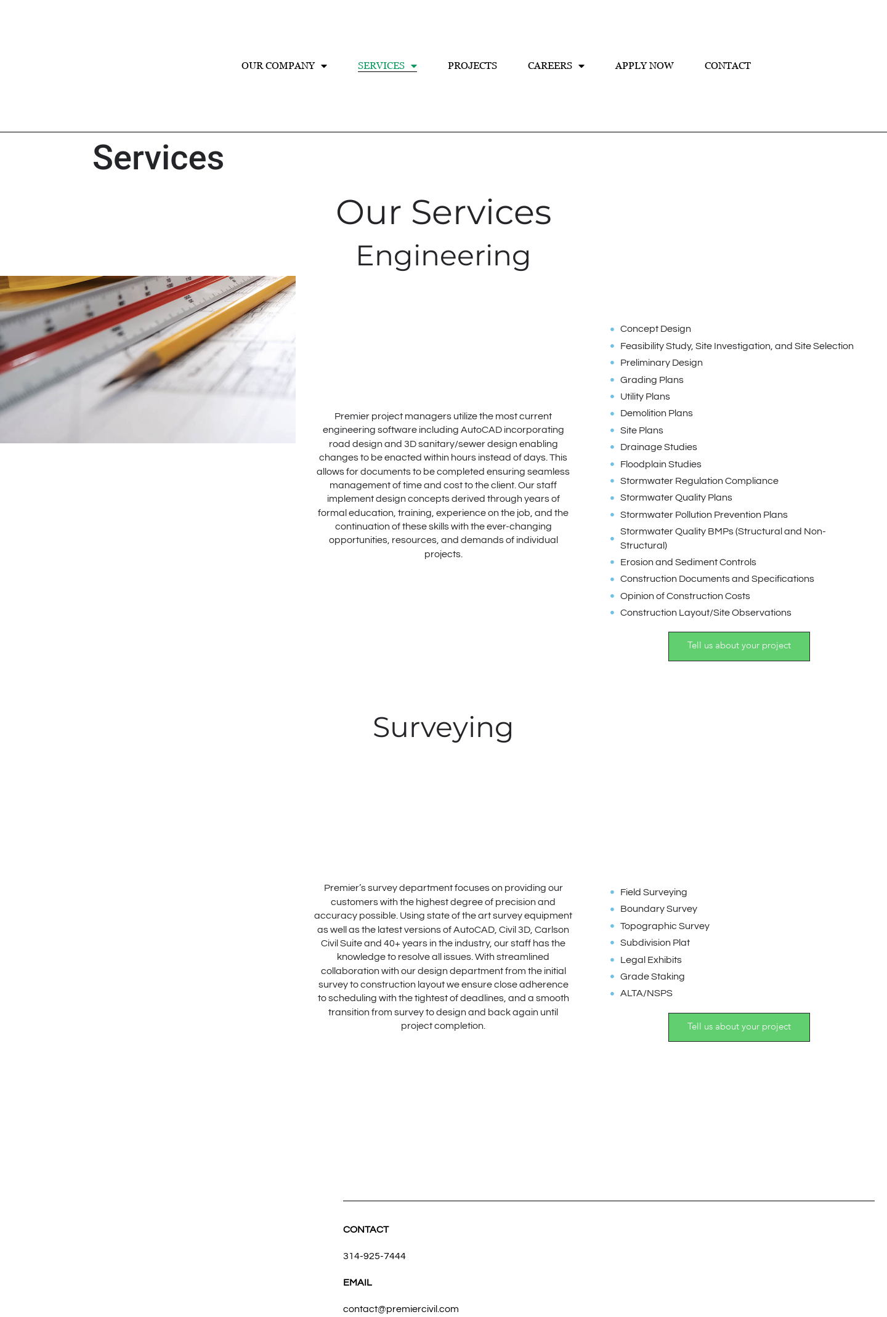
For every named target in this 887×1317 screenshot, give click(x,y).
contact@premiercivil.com (401, 1309)
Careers (556, 66)
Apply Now (644, 65)
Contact (728, 65)
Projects (472, 65)
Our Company (284, 66)
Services (387, 66)
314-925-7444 (374, 1256)
